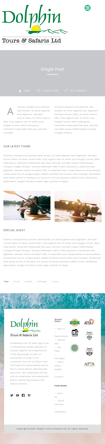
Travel (55, 281)
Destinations (61, 336)
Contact (59, 376)
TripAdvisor (60, 411)
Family (16, 281)
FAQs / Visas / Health (59, 366)
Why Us (61, 328)
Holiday (28, 281)
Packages (42, 281)
